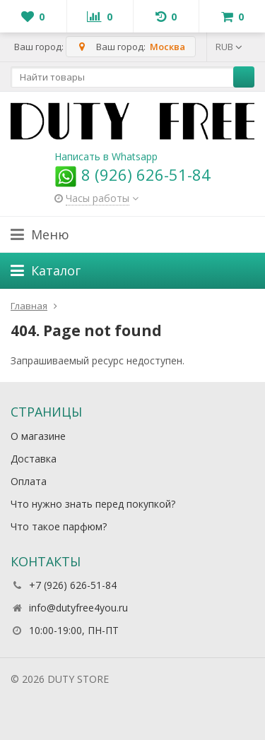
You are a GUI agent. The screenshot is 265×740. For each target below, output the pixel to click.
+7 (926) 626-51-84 (73, 585)
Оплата (29, 481)
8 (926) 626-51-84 (132, 174)
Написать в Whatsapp (106, 156)
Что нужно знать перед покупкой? (93, 504)
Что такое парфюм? (59, 526)
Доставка (34, 458)
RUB (229, 46)
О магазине (38, 436)
